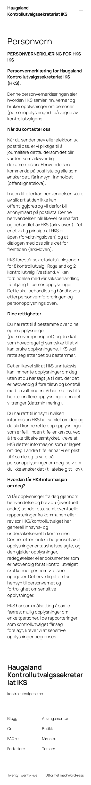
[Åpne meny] (81, 11)
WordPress (75, 775)
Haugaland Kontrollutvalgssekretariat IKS (37, 11)
